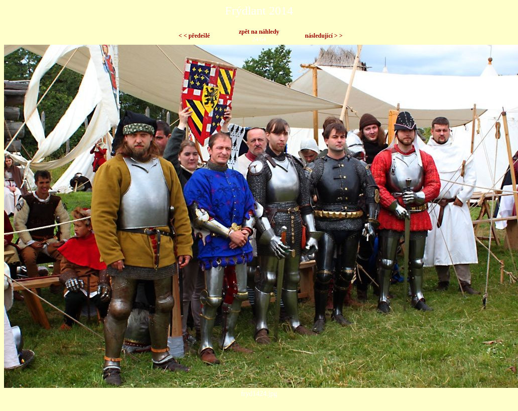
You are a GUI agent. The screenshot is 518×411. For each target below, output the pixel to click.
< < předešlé (194, 35)
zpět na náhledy (259, 31)
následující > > (323, 35)
